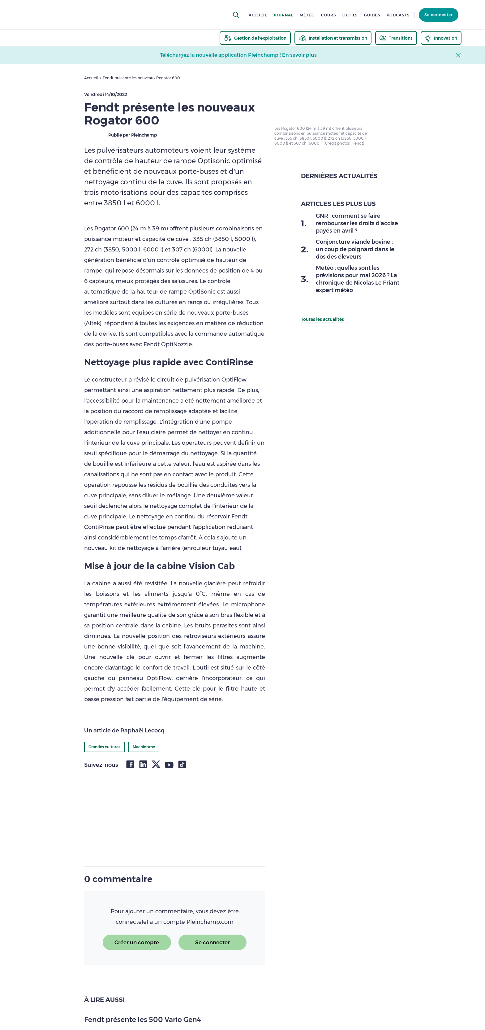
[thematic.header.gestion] (255, 38)
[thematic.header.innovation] (441, 38)
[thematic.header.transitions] (396, 38)
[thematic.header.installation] (332, 38)
